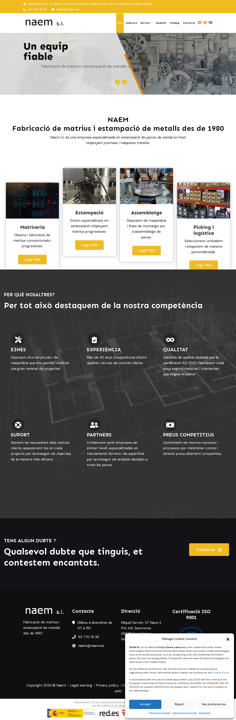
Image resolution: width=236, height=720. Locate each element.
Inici (119, 23)
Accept (145, 704)
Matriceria (40, 87)
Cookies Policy (220, 672)
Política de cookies (159, 712)
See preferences (214, 704)
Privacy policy (107, 685)
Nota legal (204, 712)
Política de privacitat (184, 712)
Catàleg (174, 23)
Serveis (145, 23)
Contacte (189, 23)
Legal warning (81, 685)
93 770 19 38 (34, 9)
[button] (228, 639)
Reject (179, 704)
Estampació (78, 87)
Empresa (131, 23)
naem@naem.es (65, 9)
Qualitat (161, 23)
